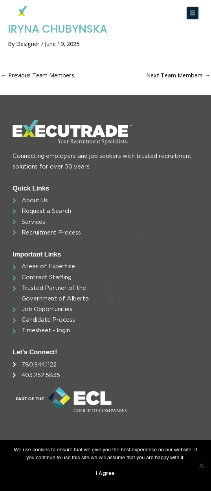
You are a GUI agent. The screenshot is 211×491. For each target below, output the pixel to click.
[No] (201, 465)
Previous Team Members (37, 75)
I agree (105, 473)
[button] (192, 13)
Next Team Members (178, 75)
